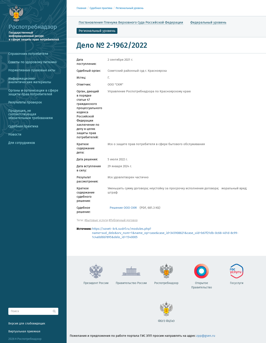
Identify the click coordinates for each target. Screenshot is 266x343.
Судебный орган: (89, 71)
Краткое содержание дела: (85, 148)
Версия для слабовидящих (26, 323)
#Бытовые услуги (96, 220)
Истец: (81, 77)
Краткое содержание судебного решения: (85, 194)
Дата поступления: (86, 62)
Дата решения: (87, 159)
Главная (81, 8)
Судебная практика (101, 8)
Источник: (83, 229)
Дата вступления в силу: (89, 168)
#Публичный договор (123, 220)
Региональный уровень (129, 8)
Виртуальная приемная (24, 331)
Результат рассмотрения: (87, 179)
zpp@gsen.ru (205, 336)
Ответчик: (84, 84)
